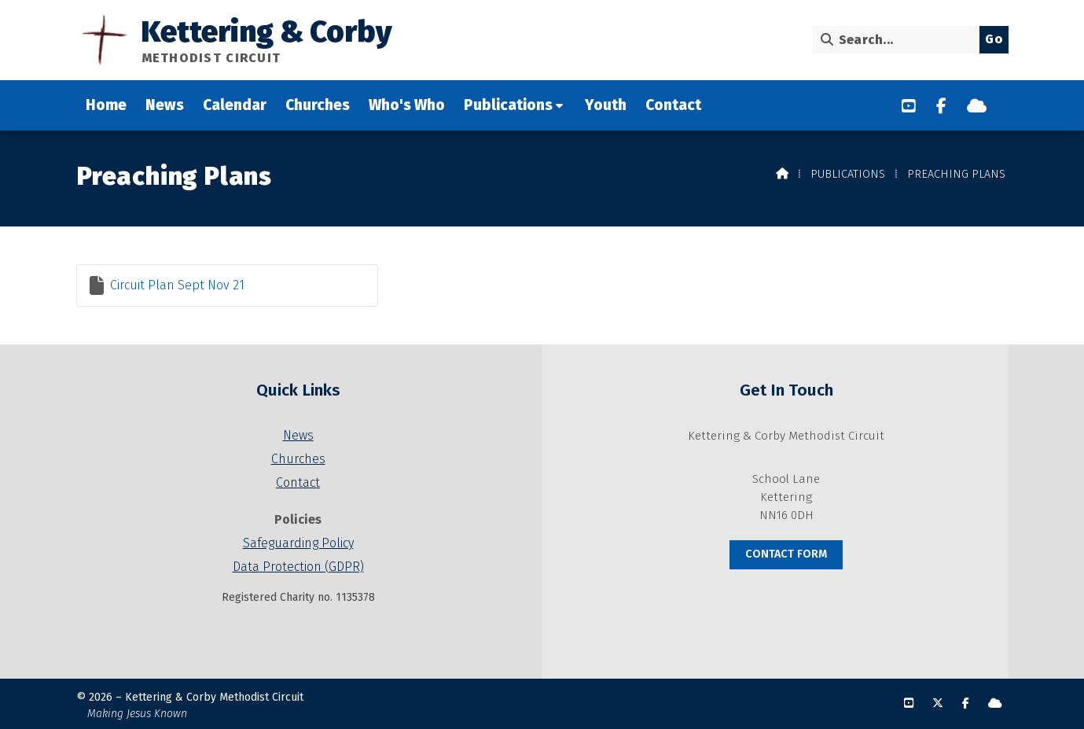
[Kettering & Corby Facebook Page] (941, 106)
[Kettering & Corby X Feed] (937, 703)
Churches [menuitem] (317, 105)
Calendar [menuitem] (234, 105)
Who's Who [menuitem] (407, 105)
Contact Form (786, 554)
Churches (298, 458)
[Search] (899, 39)
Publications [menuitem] (508, 105)
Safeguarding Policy (298, 543)
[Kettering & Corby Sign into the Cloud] (977, 106)
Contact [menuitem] (673, 105)
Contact (298, 482)
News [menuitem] (164, 105)
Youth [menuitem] (606, 105)
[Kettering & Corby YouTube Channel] (909, 106)
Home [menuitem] (106, 105)
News (298, 435)
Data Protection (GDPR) (298, 566)
